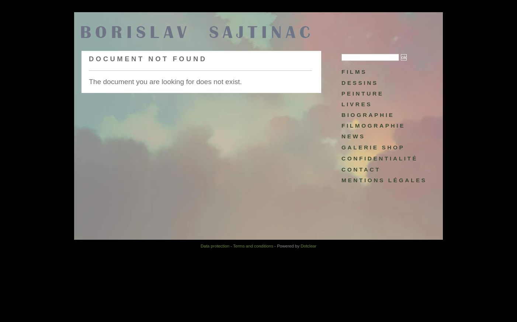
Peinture (362, 93)
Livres (356, 104)
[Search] (370, 57)
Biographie (367, 115)
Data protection (215, 246)
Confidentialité (379, 158)
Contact (361, 169)
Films (354, 72)
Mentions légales (384, 180)
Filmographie (373, 125)
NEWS (353, 136)
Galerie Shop (373, 147)
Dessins (359, 83)
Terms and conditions (253, 246)
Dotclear (308, 246)
